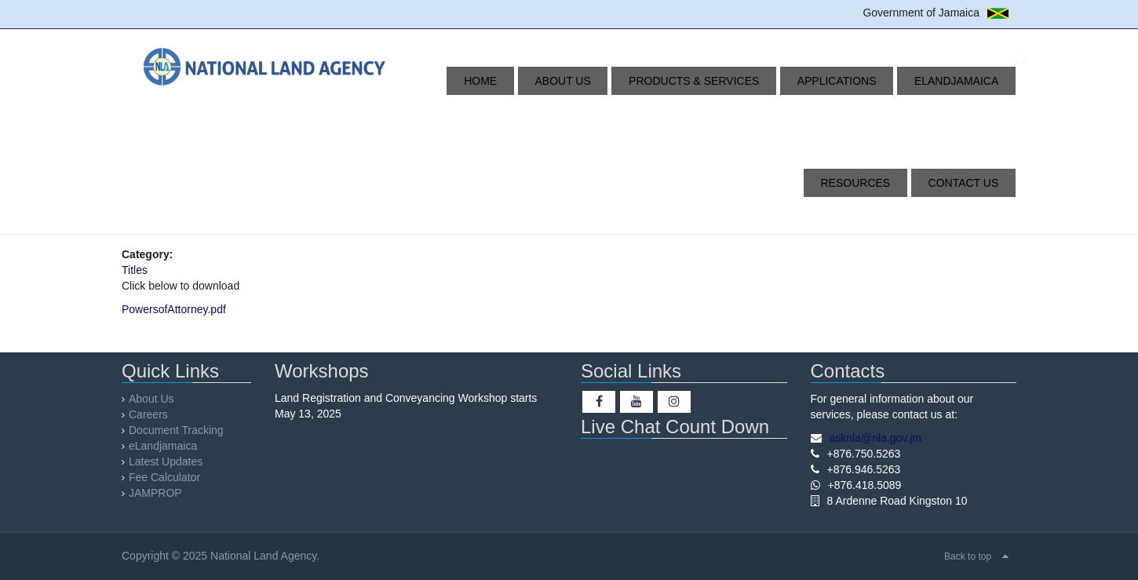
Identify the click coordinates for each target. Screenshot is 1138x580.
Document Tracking (176, 430)
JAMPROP (155, 493)
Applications (765, 81)
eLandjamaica (870, 81)
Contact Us (969, 183)
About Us (522, 81)
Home (455, 81)
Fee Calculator (164, 477)
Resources (970, 81)
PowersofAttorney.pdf (174, 309)
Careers (148, 414)
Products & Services (638, 81)
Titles (135, 270)
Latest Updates (165, 461)
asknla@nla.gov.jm (875, 438)
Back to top (967, 556)
